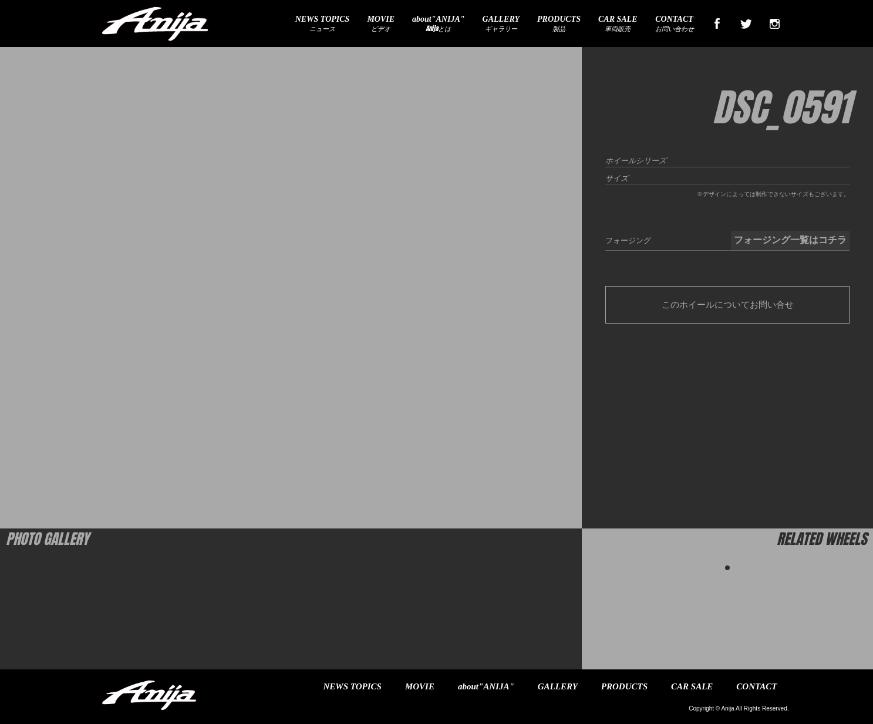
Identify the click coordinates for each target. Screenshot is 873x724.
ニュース (322, 24)
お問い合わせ (674, 24)
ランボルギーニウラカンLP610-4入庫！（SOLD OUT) (107, 56)
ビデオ (381, 24)
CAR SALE (692, 686)
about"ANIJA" (486, 686)
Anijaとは (438, 24)
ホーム (20, 56)
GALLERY (558, 686)
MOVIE (419, 686)
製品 (559, 24)
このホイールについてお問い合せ (728, 304)
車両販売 (618, 24)
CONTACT (756, 686)
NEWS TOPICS (352, 686)
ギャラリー (501, 24)
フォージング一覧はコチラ (790, 240)
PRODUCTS (624, 686)
